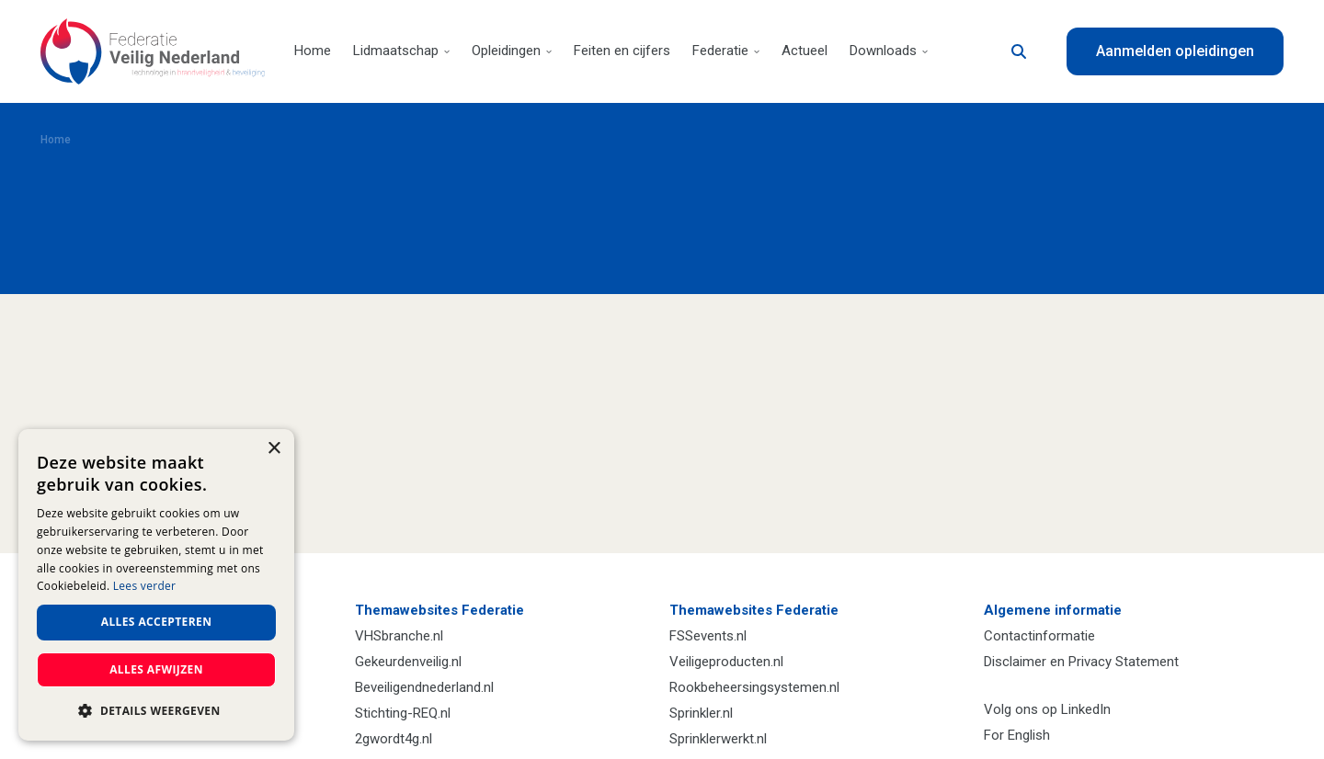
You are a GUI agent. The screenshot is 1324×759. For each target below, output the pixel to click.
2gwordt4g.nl (393, 739)
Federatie (725, 50)
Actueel (805, 50)
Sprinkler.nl (701, 713)
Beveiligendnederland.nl (424, 687)
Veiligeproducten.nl (726, 661)
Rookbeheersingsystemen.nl (754, 687)
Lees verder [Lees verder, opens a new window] (145, 586)
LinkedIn (1086, 709)
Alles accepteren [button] (156, 621)
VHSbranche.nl (399, 636)
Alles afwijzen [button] (156, 669)
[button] (156, 711)
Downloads (889, 50)
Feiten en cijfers (622, 50)
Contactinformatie (1039, 636)
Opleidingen (512, 50)
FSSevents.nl (708, 636)
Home (312, 50)
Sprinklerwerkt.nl (718, 739)
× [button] (273, 449)
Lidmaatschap (401, 50)
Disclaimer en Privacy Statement (1081, 661)
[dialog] (156, 585)
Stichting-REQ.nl (403, 713)
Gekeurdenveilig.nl (408, 661)
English (1029, 735)
